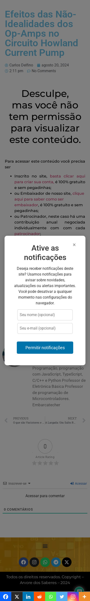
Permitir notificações (45, 347)
